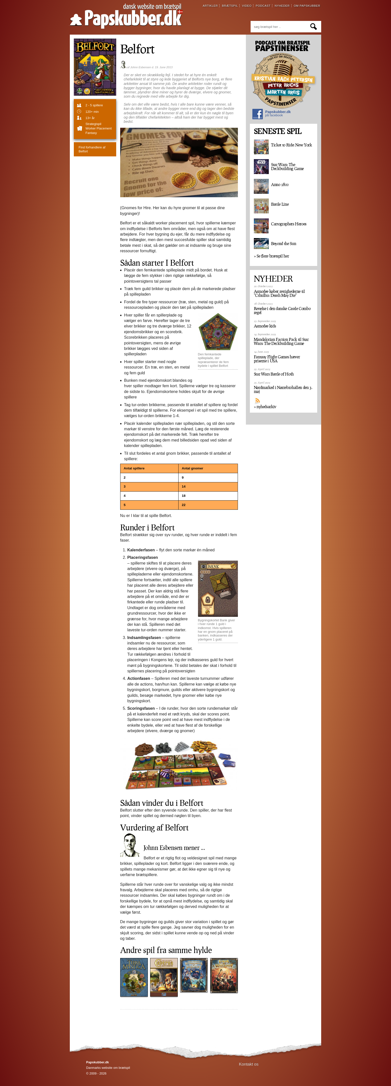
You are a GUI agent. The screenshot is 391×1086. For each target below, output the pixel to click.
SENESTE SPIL (277, 131)
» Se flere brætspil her (271, 256)
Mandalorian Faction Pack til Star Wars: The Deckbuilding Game (281, 341)
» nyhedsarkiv (265, 407)
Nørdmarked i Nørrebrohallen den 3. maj (283, 389)
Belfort (137, 48)
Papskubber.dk (271, 114)
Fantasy (91, 133)
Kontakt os (249, 1064)
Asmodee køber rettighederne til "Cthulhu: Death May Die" (279, 293)
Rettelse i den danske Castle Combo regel (282, 311)
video (247, 5)
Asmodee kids (265, 326)
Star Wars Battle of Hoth (274, 374)
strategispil (93, 124)
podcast (263, 5)
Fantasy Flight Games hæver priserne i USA (277, 359)
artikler (210, 5)
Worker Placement (99, 128)
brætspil (230, 5)
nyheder (282, 5)
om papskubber (307, 5)
